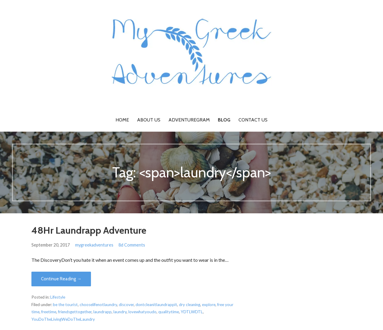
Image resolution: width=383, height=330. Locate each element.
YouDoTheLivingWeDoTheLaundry (63, 319)
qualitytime (168, 311)
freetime (48, 311)
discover (126, 304)
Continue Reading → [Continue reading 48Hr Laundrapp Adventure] (61, 279)
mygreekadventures (94, 244)
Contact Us (253, 120)
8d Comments (131, 244)
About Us (148, 120)
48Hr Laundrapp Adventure (88, 230)
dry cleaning (189, 304)
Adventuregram (189, 120)
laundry (120, 311)
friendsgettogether (75, 311)
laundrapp (102, 311)
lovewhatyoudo (142, 311)
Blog (224, 120)
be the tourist (65, 304)
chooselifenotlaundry (98, 304)
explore (208, 304)
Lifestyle (57, 297)
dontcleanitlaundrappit (156, 304)
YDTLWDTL (192, 311)
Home (122, 120)
